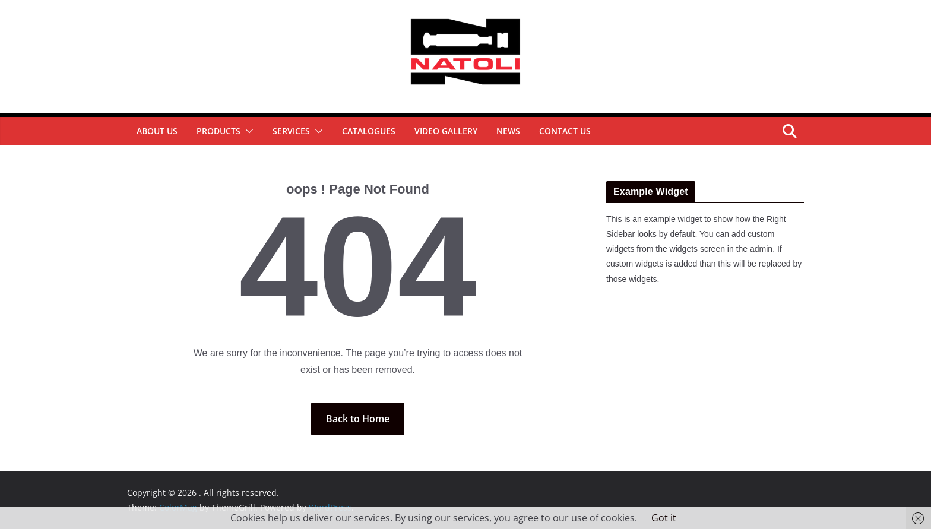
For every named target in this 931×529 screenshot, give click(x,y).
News (508, 131)
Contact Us (565, 131)
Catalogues (368, 131)
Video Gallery (445, 131)
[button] (247, 131)
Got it (663, 517)
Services (291, 131)
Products (218, 131)
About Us (157, 131)
